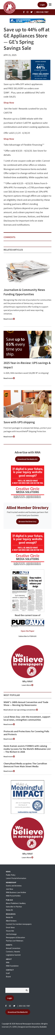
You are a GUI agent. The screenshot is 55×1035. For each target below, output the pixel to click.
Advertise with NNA (27, 452)
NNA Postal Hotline (13, 896)
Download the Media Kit (27, 459)
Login (42, 4)
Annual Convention (13, 948)
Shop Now (9, 102)
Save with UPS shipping (19, 422)
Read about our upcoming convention (21, 709)
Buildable (43, 1027)
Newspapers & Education (15, 937)
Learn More (27, 685)
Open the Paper (27, 631)
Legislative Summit (13, 955)
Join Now (9, 889)
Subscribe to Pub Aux (14, 906)
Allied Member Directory (27, 507)
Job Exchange (11, 934)
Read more (9, 319)
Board (8, 976)
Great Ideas (10, 927)
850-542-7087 (24, 1006)
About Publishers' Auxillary (16, 903)
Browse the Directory (27, 521)
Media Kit (9, 910)
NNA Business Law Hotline (16, 892)
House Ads (10, 931)
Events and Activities (14, 886)
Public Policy (10, 875)
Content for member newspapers (19, 924)
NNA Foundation (12, 966)
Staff (8, 973)
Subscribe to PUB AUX (27, 636)
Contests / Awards (13, 951)
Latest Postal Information (16, 878)
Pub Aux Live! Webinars (14, 941)
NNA (7, 962)
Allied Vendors (11, 921)
